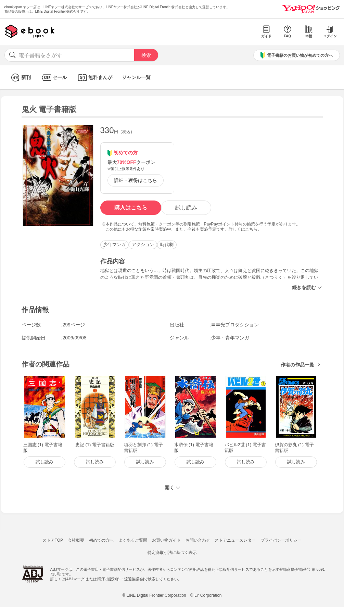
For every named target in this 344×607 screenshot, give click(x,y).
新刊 (20, 77)
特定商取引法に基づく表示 (172, 552)
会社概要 (76, 540)
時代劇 (167, 244)
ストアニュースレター (235, 540)
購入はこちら (130, 207)
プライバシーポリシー (281, 540)
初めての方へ (101, 540)
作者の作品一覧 (297, 364)
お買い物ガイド (166, 540)
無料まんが (94, 77)
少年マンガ (114, 244)
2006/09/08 (75, 337)
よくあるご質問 (132, 540)
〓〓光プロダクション (235, 324)
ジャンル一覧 (136, 77)
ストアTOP (52, 540)
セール (53, 77)
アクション (143, 244)
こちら (251, 229)
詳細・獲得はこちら (135, 180)
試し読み (186, 207)
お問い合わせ (198, 540)
